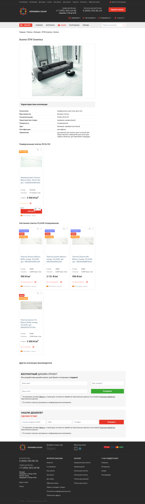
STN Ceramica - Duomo (28, 215)
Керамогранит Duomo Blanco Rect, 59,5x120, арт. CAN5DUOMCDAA (30, 180)
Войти (114, 2)
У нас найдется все (110, 458)
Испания (37, 32)
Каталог (27, 25)
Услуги (49, 2)
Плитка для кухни (80, 483)
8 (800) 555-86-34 (92, 10)
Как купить (57, 2)
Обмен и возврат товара (56, 487)
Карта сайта (23, 482)
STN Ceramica (47, 32)
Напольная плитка (81, 471)
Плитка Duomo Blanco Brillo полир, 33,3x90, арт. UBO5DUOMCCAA (30, 259)
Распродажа (74, 25)
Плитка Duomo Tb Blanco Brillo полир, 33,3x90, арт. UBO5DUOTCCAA (29, 324)
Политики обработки (107, 397)
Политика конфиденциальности (59, 491)
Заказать (31, 211)
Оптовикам (33, 2)
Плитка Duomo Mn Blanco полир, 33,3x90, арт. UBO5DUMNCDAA (82, 259)
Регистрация (121, 2)
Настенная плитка (81, 475)
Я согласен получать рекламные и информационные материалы (47, 402)
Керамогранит (79, 467)
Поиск (21, 486)
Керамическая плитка (82, 463)
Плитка (29, 32)
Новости (76, 2)
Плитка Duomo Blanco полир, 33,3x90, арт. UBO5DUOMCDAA (56, 259)
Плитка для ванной (81, 479)
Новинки (39, 25)
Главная (22, 32)
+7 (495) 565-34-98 (66, 10)
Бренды (86, 25)
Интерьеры (50, 25)
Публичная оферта (53, 495)
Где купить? (67, 2)
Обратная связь (94, 2)
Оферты (42, 397)
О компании (23, 2)
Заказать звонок (117, 10)
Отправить (107, 391)
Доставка (42, 2)
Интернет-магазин (55, 458)
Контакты (83, 2)
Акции (63, 25)
